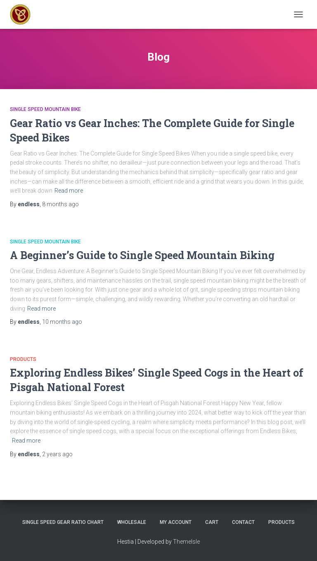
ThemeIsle (186, 541)
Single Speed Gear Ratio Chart (63, 522)
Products (23, 359)
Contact (243, 522)
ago (60, 204)
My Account (176, 522)
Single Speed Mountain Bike (45, 109)
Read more (68, 190)
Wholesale (131, 522)
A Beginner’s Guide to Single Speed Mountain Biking (142, 255)
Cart (211, 522)
